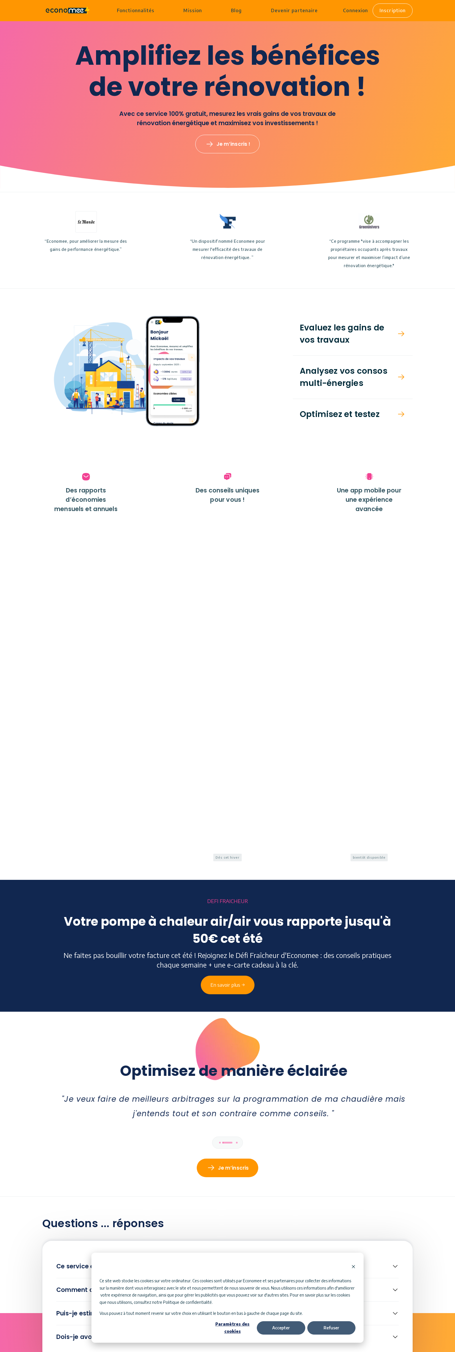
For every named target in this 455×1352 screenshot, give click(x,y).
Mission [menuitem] (192, 11)
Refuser (331, 1327)
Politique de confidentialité (187, 1302)
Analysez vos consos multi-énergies (343, 377)
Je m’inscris (233, 849)
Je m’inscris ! (233, 144)
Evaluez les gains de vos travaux (342, 334)
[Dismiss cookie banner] (353, 1267)
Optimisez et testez (340, 414)
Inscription (392, 11)
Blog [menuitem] (236, 11)
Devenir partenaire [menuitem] (293, 11)
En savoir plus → (227, 650)
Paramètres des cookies (232, 1328)
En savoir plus (233, 1194)
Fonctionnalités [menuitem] (135, 11)
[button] (353, 334)
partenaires (285, 1280)
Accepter (281, 1327)
